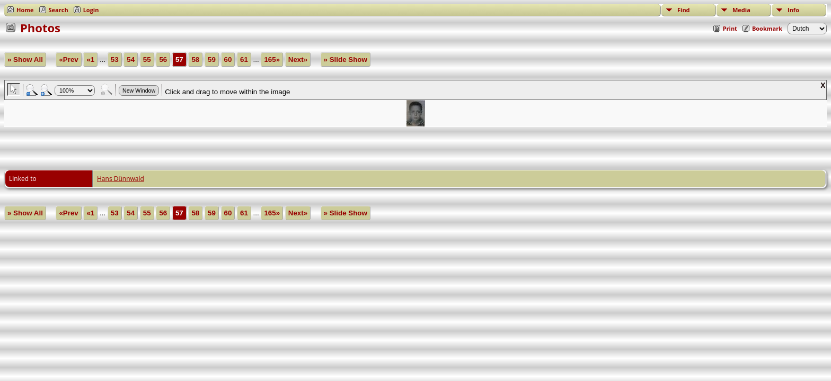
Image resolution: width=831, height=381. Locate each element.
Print (730, 28)
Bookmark (767, 28)
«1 (90, 60)
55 (147, 60)
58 (195, 60)
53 (115, 60)
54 (131, 60)
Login (91, 10)
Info (793, 10)
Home (25, 10)
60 (228, 60)
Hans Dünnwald (120, 178)
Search (58, 10)
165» (272, 60)
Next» (297, 60)
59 (212, 60)
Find (683, 10)
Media (741, 10)
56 (163, 60)
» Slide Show (345, 60)
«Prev (68, 60)
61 (244, 60)
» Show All (25, 60)
